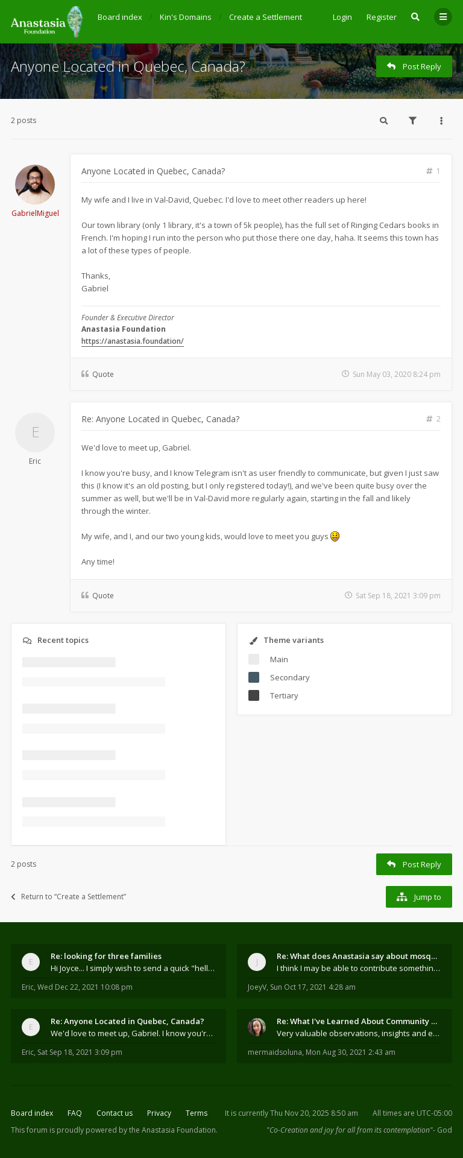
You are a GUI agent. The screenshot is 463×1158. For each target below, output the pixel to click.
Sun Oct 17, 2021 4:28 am (313, 987)
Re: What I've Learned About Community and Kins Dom (359, 1021)
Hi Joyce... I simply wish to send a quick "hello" (133, 968)
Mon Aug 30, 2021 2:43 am (350, 1052)
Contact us (114, 1113)
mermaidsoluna (275, 1052)
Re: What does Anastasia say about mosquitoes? (359, 956)
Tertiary (284, 695)
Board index (32, 1113)
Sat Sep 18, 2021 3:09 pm (79, 1052)
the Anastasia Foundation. (173, 1130)
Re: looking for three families (106, 956)
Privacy (159, 1113)
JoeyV (257, 987)
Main (279, 659)
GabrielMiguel (35, 213)
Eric (35, 461)
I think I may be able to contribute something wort (359, 968)
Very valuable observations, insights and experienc (359, 1033)
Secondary (290, 677)
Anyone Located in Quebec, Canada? (128, 66)
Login (342, 16)
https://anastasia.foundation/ (132, 341)
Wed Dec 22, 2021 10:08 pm (85, 987)
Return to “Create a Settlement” (68, 896)
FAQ (75, 1113)
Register (382, 16)
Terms (196, 1113)
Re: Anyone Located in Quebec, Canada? (160, 419)
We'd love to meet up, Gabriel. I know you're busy (133, 1033)
